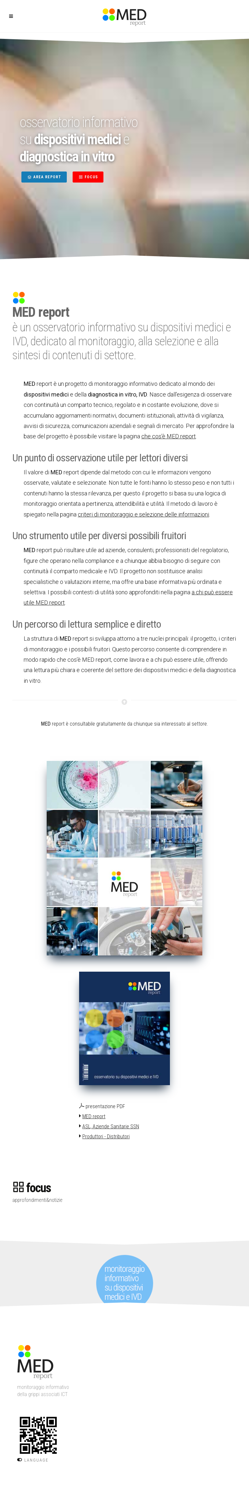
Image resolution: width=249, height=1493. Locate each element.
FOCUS (88, 177)
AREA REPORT (44, 177)
